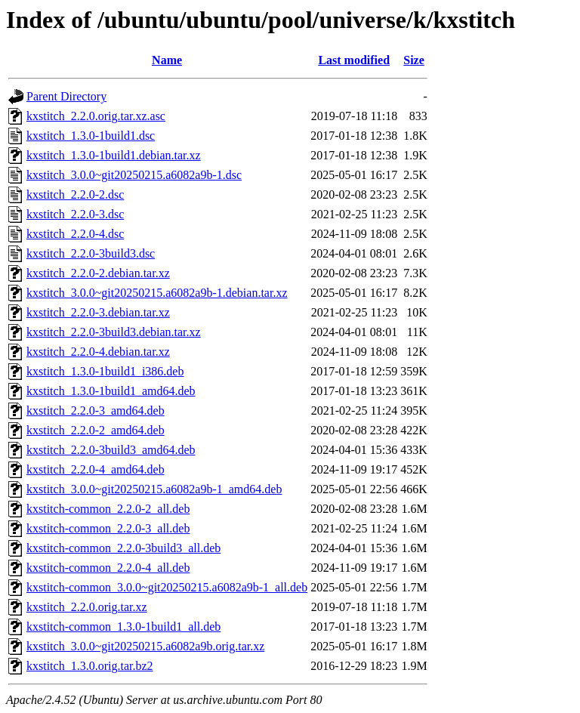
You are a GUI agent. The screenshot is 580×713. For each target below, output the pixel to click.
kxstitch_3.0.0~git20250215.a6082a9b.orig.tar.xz (145, 646)
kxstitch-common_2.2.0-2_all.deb (108, 508)
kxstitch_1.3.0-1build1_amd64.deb (111, 390)
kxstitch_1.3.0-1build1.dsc (90, 135)
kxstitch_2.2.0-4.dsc (75, 233)
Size (413, 60)
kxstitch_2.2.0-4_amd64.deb (95, 469)
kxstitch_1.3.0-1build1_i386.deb (105, 371)
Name (167, 60)
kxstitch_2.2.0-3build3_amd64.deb (111, 449)
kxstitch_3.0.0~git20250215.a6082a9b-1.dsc (134, 174)
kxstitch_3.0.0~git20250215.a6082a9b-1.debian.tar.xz (156, 292)
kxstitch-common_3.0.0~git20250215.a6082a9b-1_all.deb (166, 587)
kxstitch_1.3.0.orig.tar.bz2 (89, 665)
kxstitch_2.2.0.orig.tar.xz (86, 606)
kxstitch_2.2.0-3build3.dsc (90, 253)
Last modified (354, 60)
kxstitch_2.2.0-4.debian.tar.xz (98, 351)
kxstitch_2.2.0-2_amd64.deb (95, 430)
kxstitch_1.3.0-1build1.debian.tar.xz (113, 155)
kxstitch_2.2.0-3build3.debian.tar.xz (113, 332)
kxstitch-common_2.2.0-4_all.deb (108, 567)
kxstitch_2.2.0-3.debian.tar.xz (98, 312)
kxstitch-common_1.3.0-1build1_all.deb (123, 626)
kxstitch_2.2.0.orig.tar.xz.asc (95, 116)
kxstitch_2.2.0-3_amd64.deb (95, 410)
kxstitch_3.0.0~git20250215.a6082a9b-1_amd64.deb (154, 489)
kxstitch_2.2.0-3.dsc (75, 214)
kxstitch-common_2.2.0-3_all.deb (108, 528)
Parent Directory (66, 96)
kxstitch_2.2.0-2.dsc (75, 194)
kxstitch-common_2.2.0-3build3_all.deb (123, 548)
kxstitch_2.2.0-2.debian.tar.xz (98, 273)
